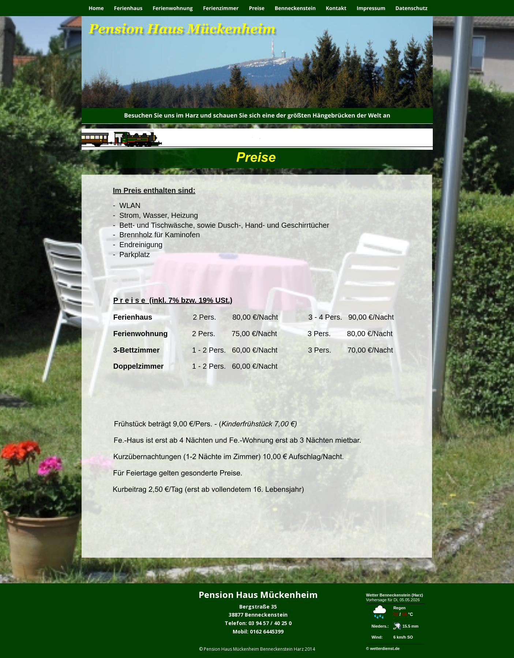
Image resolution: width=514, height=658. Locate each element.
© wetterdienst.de (383, 648)
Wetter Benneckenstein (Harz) (394, 595)
